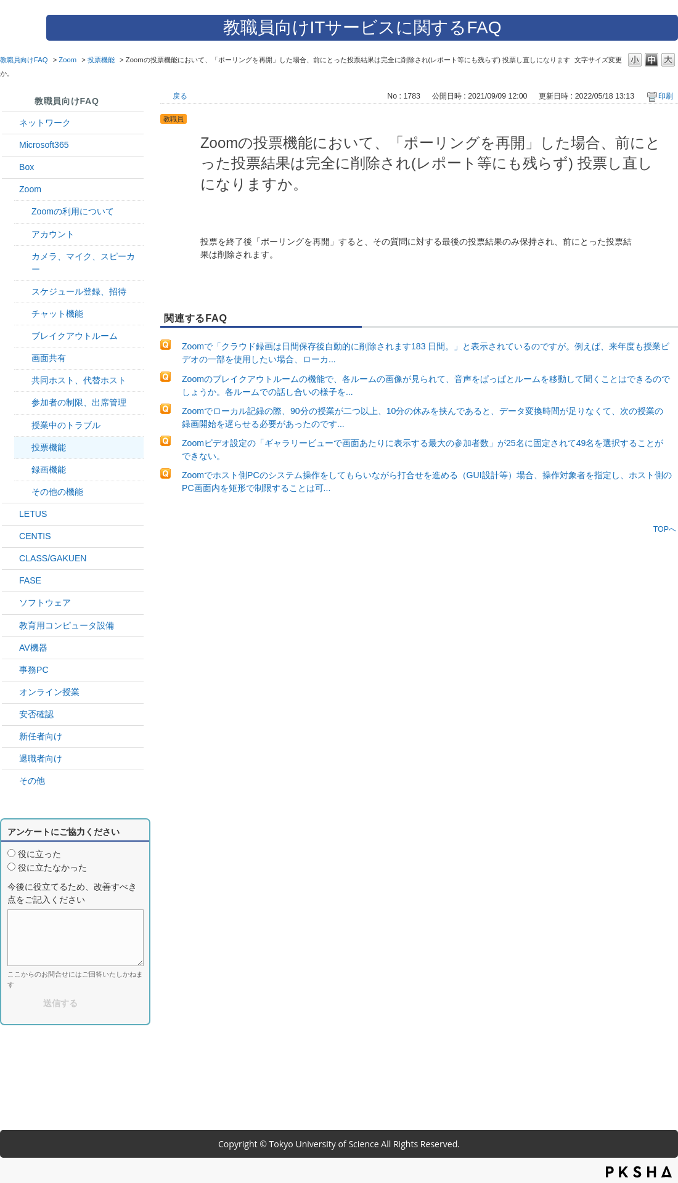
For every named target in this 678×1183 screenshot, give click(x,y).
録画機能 (48, 469)
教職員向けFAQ (24, 59)
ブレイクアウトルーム (74, 336)
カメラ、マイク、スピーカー (83, 262)
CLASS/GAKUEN (53, 558)
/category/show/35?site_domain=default (10, 670)
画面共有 (48, 358)
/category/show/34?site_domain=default (10, 122)
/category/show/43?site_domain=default (10, 167)
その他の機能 (57, 492)
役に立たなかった (52, 867)
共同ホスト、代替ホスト (78, 380)
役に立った (39, 854)
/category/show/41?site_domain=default (10, 189)
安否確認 (36, 714)
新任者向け (40, 736)
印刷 (665, 96)
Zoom (67, 59)
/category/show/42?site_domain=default (10, 514)
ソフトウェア (45, 603)
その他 (32, 781)
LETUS (33, 514)
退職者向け (40, 758)
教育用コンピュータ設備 (66, 625)
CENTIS (35, 536)
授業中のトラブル (65, 425)
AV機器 (33, 647)
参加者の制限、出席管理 (78, 402)
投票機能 (101, 59)
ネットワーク (45, 123)
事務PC (34, 670)
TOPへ (664, 529)
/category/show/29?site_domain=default (10, 145)
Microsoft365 (44, 145)
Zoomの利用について (72, 211)
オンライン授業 (49, 692)
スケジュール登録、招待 (78, 291)
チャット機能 (57, 314)
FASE (30, 580)
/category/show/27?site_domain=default (10, 580)
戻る (180, 96)
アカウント (53, 234)
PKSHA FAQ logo (639, 1172)
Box (26, 167)
